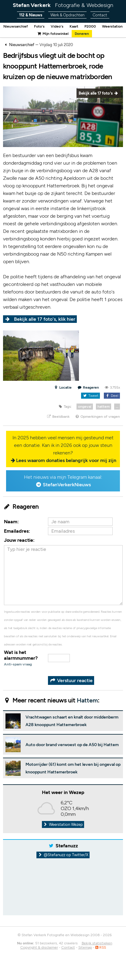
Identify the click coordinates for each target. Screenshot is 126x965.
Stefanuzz (67, 846)
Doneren (82, 34)
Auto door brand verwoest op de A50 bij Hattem (72, 744)
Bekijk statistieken (97, 943)
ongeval (84, 406)
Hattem (87, 700)
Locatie (63, 387)
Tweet (90, 396)
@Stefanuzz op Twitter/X (63, 855)
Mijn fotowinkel (53, 34)
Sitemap (85, 947)
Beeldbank (57, 416)
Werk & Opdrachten (67, 15)
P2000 (90, 26)
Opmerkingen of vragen (97, 416)
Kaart (74, 26)
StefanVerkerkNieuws (67, 485)
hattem (103, 406)
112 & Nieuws (30, 15)
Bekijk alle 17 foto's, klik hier (44, 319)
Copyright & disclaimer (39, 947)
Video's (57, 26)
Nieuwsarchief (15, 26)
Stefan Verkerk (63, 5)
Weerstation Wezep (63, 824)
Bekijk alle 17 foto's (99, 93)
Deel (111, 396)
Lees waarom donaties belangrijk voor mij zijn (66, 460)
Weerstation (112, 26)
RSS (100, 947)
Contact (100, 15)
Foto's (39, 26)
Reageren (88, 387)
